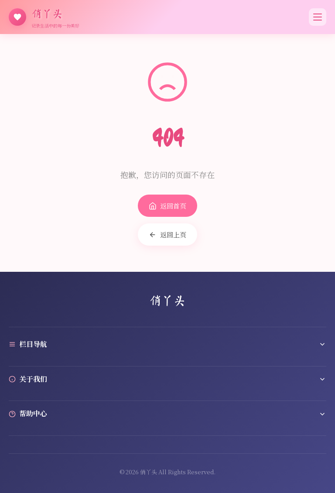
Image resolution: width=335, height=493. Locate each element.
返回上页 (167, 234)
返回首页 (167, 205)
